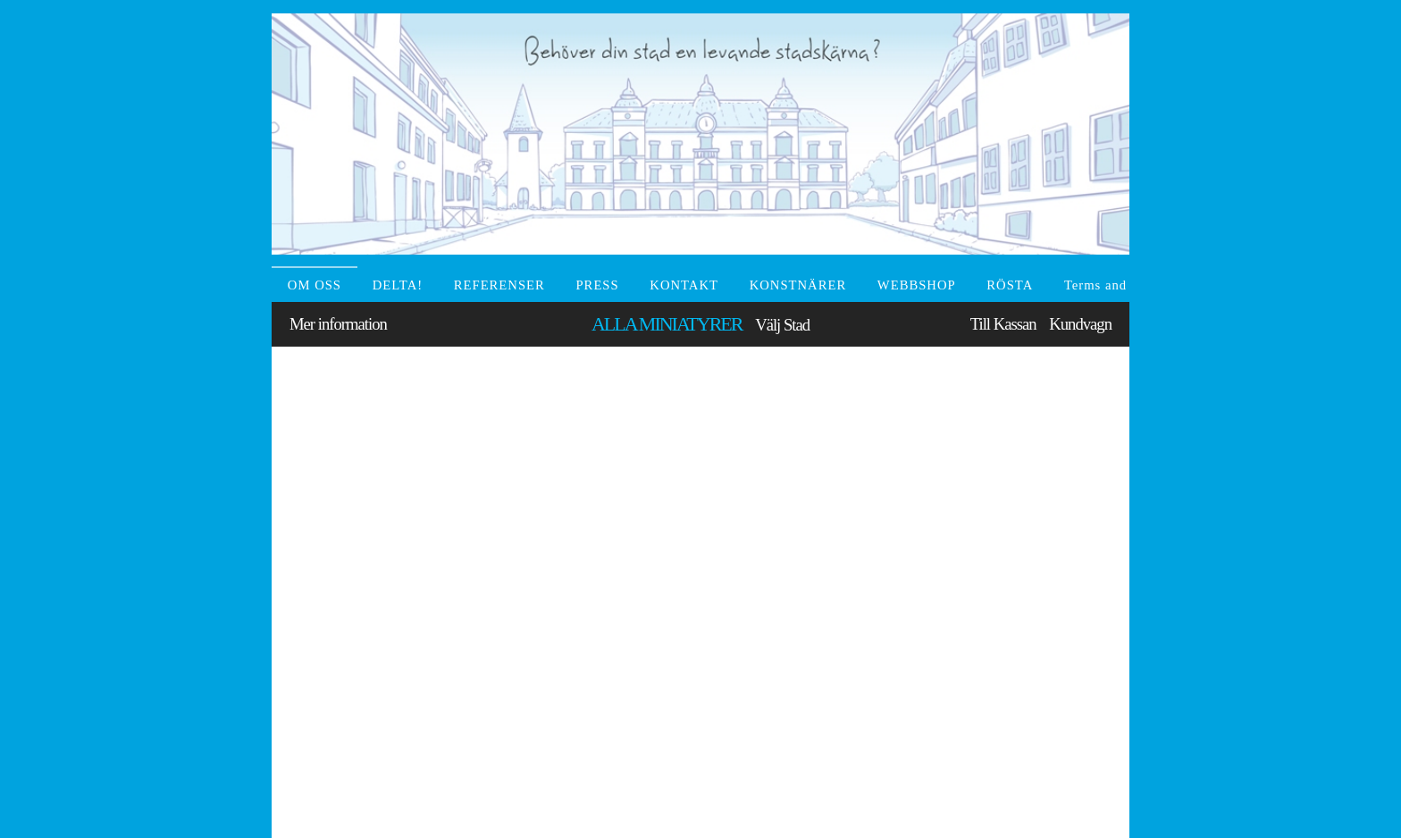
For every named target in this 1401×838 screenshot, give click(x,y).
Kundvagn (1080, 323)
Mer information (338, 323)
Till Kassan (1003, 323)
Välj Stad (782, 324)
